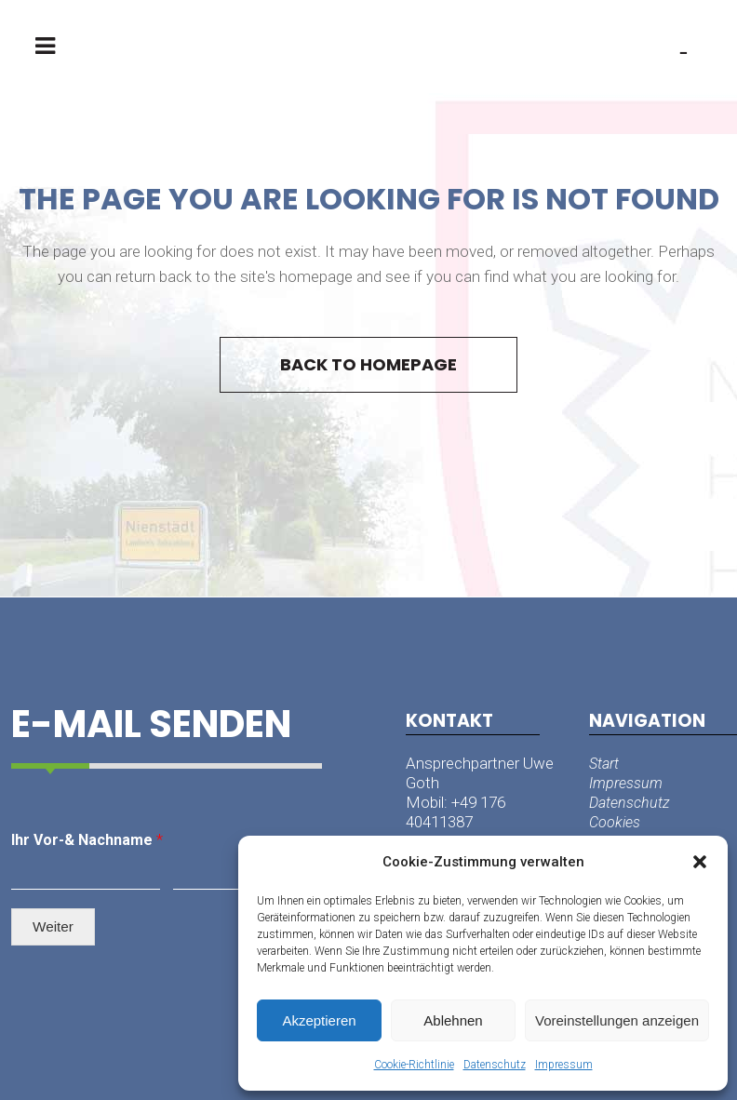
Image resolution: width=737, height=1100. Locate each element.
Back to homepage (368, 364)
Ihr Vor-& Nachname (87, 839)
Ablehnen (452, 1020)
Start (604, 763)
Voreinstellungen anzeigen (617, 1020)
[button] (699, 861)
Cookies (614, 822)
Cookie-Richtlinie (414, 1064)
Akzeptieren (318, 1020)
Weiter (53, 926)
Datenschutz (494, 1064)
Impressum (564, 1064)
